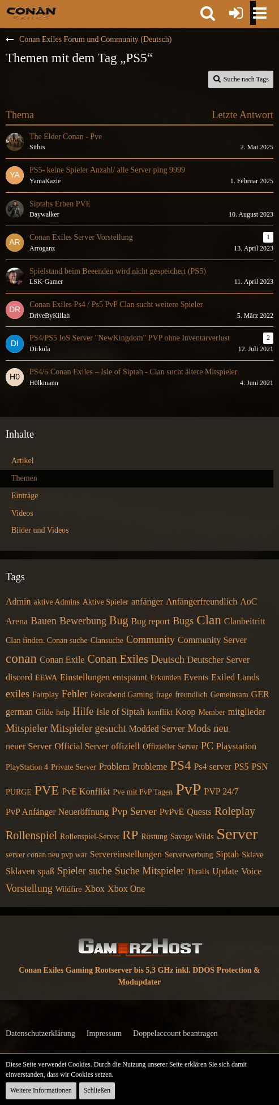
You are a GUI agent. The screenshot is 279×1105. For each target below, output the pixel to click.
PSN (259, 766)
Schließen (97, 1090)
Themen (24, 478)
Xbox (95, 889)
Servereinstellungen (126, 854)
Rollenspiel (31, 835)
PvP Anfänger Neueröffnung (57, 812)
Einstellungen (85, 677)
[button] (207, 13)
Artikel (22, 460)
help (63, 712)
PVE (47, 790)
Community (150, 639)
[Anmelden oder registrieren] (236, 13)
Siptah (227, 854)
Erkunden (165, 678)
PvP (188, 789)
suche (100, 871)
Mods (199, 728)
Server (236, 834)
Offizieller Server (170, 747)
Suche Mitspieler (149, 871)
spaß (46, 871)
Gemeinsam (229, 694)
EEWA (46, 678)
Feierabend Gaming (122, 694)
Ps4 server (212, 766)
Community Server (212, 640)
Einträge (24, 495)
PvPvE (172, 812)
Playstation (236, 746)
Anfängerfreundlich (201, 601)
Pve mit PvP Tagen (143, 792)
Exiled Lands (235, 677)
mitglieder (246, 711)
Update (225, 871)
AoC (248, 601)
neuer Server (28, 746)
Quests (199, 812)
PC (207, 746)
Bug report (150, 621)
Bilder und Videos (40, 530)
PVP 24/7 (221, 791)
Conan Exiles (117, 659)
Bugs (183, 621)
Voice (251, 871)
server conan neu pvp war (46, 855)
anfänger (147, 601)
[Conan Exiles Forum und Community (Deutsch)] (31, 12)
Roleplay (234, 811)
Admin (18, 601)
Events (196, 677)
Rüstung (154, 836)
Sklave (252, 855)
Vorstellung (29, 888)
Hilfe (82, 711)
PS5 (241, 766)
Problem (114, 766)
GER (260, 694)
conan (21, 658)
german (19, 711)
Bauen (44, 621)
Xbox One (126, 889)
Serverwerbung (189, 855)
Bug (118, 620)
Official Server (81, 746)
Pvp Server (134, 811)
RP (130, 835)
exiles (17, 694)
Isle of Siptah (120, 711)
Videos (22, 513)
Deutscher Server (218, 659)
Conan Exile (62, 659)
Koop (185, 711)
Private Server (73, 767)
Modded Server (156, 728)
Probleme (149, 766)
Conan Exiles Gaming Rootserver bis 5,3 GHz (96, 970)
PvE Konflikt (86, 791)
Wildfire (68, 889)
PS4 (180, 765)
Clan (208, 620)
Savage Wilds (192, 836)
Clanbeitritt (244, 621)
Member (211, 712)
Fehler (75, 694)
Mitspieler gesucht (88, 728)
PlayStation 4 (27, 767)
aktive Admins (56, 602)
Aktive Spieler (105, 602)
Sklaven (20, 871)
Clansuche (107, 640)
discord (19, 677)
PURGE (19, 792)
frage (164, 694)
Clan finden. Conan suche (47, 640)
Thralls (198, 871)
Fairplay (45, 694)
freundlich (191, 694)
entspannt (130, 677)
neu (221, 728)
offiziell (125, 746)
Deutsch (167, 659)
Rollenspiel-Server (89, 836)
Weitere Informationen (41, 1090)
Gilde (44, 712)
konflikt (160, 712)
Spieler (71, 871)
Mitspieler (27, 728)
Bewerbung (82, 621)
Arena (17, 621)
